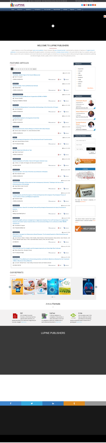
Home (12, 9)
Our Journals (47, 9)
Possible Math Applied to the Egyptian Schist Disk (26, 118)
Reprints (72, 9)
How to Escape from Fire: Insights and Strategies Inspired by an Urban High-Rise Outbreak (37, 248)
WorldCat (80, 77)
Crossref (79, 71)
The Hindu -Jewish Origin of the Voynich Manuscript (26, 75)
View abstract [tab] (52, 79)
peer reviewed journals (60, 50)
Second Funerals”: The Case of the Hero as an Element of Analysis (30, 171)
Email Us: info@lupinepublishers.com (18, 1)
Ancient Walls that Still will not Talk (22, 150)
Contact (79, 9)
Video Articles (57, 9)
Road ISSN (80, 69)
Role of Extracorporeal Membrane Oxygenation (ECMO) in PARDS (30, 96)
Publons (79, 75)
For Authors (38, 10)
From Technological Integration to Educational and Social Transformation (32, 139)
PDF (59, 79)
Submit (92, 152)
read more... (24, 322)
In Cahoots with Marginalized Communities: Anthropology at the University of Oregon (35, 107)
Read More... (83, 201)
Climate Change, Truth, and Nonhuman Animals (25, 85)
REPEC (79, 83)
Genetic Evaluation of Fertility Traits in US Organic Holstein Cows (30, 161)
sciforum (79, 81)
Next (34, 69)
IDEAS (79, 86)
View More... (90, 88)
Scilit (78, 73)
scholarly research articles (62, 52)
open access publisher (38, 50)
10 (31, 69)
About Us (20, 10)
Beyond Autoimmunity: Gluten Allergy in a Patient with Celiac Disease (31, 128)
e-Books (65, 9)
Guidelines (29, 10)
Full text (66, 79)
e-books (85, 169)
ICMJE (79, 79)
